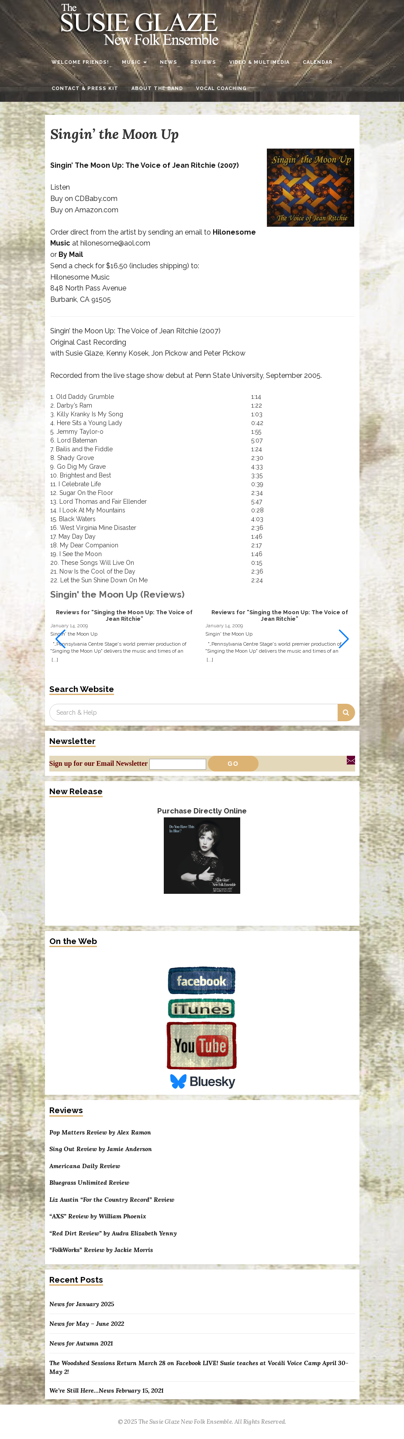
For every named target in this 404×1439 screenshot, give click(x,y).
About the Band (157, 88)
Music (134, 62)
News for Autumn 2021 (81, 1343)
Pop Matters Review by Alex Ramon (100, 1132)
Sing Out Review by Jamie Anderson (100, 1149)
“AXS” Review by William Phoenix (97, 1216)
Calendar (318, 62)
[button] (344, 639)
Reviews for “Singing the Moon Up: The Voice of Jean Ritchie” (124, 615)
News (168, 62)
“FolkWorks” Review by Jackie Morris (101, 1250)
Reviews (203, 62)
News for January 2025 (81, 1304)
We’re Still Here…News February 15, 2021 (106, 1390)
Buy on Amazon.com (84, 210)
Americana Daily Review (84, 1166)
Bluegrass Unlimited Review (89, 1182)
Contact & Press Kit (85, 88)
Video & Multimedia (259, 62)
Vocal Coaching (221, 88)
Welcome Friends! (80, 62)
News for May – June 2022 (86, 1324)
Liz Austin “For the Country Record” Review (111, 1200)
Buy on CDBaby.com (83, 198)
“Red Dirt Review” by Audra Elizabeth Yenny (113, 1233)
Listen (60, 187)
